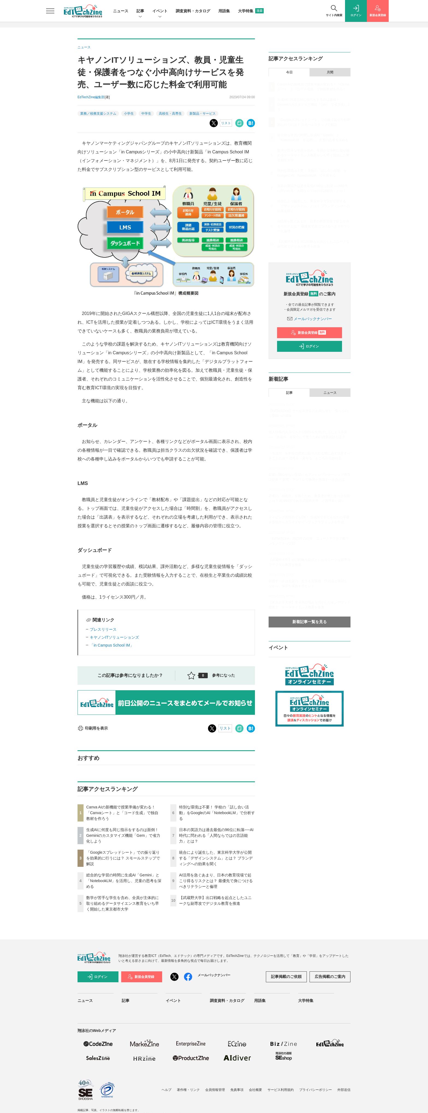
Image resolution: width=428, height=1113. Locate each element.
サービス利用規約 (281, 1090)
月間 (330, 72)
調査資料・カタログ (193, 11)
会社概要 (255, 1090)
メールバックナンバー (309, 319)
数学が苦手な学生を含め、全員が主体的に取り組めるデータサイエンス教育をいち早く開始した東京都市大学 (122, 903)
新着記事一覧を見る (309, 622)
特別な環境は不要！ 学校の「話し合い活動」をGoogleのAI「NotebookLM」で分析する (217, 813)
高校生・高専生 (170, 113)
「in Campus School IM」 (112, 645)
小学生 (129, 113)
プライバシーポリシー (315, 1090)
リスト (226, 123)
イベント (160, 11)
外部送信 (343, 1090)
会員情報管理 (215, 1090)
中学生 (146, 113)
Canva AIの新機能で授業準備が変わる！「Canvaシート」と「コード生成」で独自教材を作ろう (122, 813)
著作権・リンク (188, 1090)
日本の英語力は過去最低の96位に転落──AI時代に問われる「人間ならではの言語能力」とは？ (216, 835)
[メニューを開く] (50, 11)
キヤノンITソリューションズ (114, 637)
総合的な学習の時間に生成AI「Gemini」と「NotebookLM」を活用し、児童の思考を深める (123, 881)
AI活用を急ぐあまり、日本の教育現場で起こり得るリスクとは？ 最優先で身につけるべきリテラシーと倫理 (216, 881)
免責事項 (236, 1090)
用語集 (224, 11)
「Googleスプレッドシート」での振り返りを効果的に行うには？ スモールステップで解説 (123, 858)
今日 (289, 72)
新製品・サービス (202, 113)
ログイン (309, 346)
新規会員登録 (308, 332)
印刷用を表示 (93, 728)
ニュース (120, 11)
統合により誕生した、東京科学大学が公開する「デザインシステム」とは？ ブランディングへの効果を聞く (216, 858)
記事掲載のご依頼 (286, 976)
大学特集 (251, 11)
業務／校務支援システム (98, 113)
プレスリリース (103, 629)
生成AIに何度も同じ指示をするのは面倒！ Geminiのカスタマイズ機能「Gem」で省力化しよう (123, 835)
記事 (140, 11)
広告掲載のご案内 (330, 976)
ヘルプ (166, 1090)
